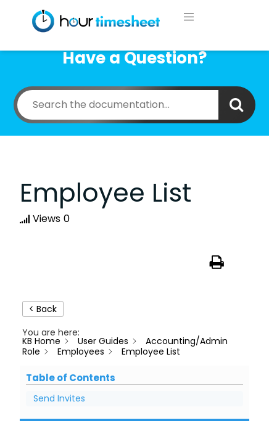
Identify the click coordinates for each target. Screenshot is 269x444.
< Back (43, 309)
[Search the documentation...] (117, 105)
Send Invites (59, 398)
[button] (188, 17)
